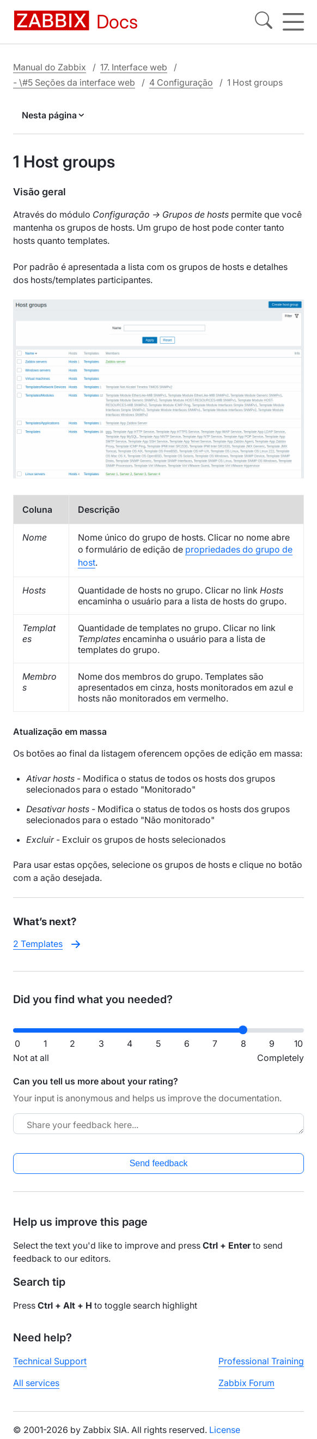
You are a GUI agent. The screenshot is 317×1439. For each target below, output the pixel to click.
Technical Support (50, 1361)
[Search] (263, 21)
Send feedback (159, 1163)
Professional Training (261, 1361)
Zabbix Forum (246, 1382)
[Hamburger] (293, 22)
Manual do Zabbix (49, 67)
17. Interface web (133, 67)
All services (36, 1382)
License (224, 1429)
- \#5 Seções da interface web (74, 82)
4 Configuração (181, 82)
